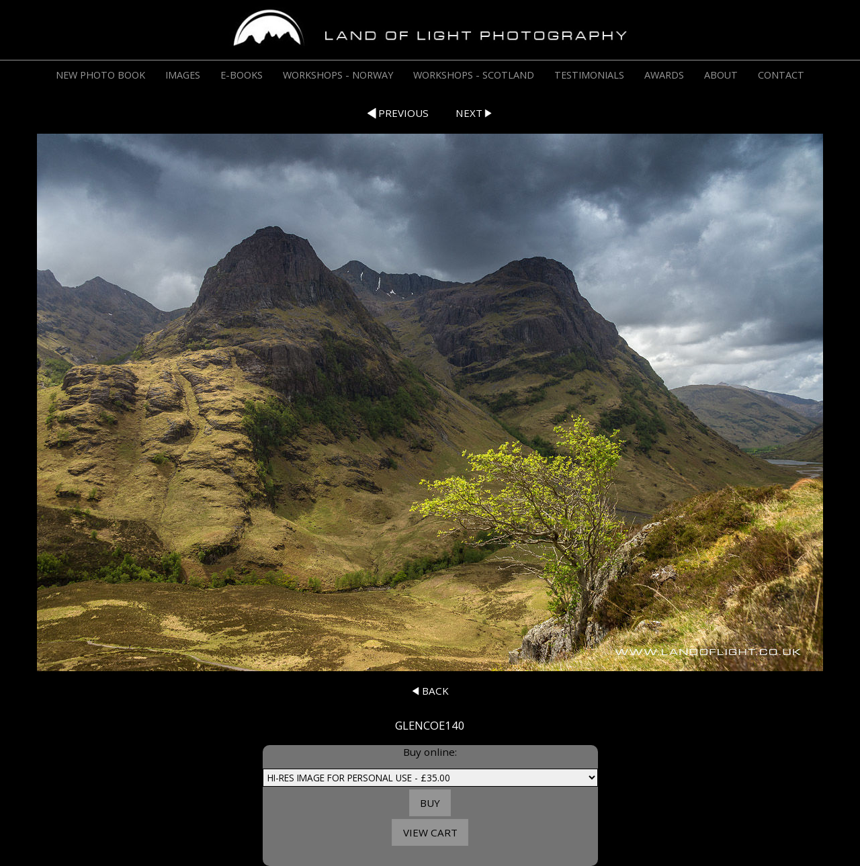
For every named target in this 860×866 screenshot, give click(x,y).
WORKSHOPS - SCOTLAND (473, 75)
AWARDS (664, 75)
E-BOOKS (241, 75)
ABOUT (721, 75)
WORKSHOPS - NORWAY (338, 75)
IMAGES (182, 75)
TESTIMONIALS (589, 75)
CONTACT (781, 75)
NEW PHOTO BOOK (100, 75)
